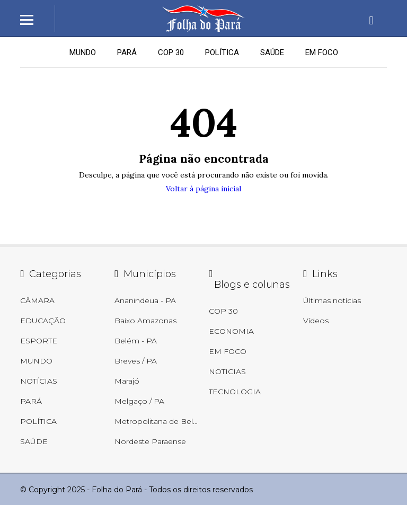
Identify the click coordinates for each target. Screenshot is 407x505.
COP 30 (171, 52)
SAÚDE (272, 52)
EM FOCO (321, 52)
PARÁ (127, 52)
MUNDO (82, 52)
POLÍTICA (222, 52)
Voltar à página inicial (203, 188)
